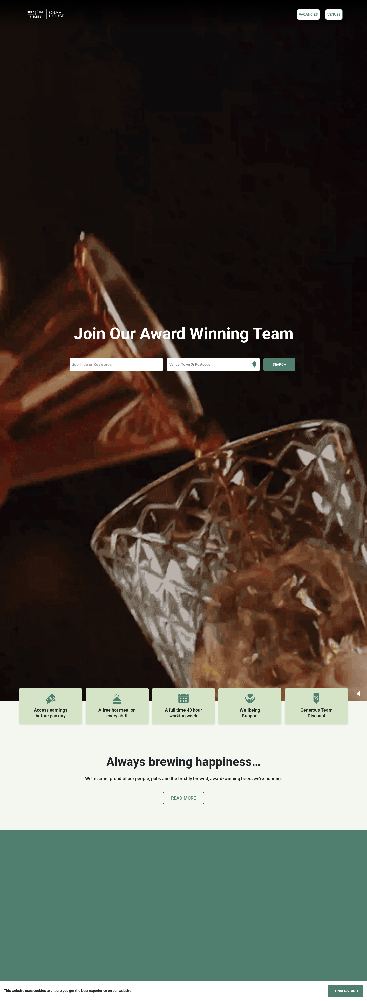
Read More (183, 798)
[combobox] (169, 364)
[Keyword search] (116, 364)
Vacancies (308, 14)
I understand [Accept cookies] (345, 991)
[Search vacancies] (279, 364)
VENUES (334, 14)
